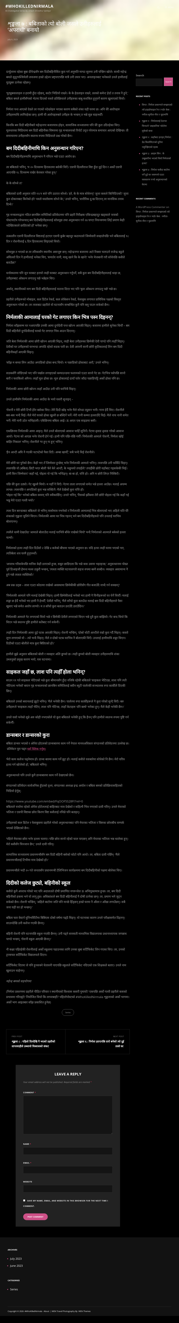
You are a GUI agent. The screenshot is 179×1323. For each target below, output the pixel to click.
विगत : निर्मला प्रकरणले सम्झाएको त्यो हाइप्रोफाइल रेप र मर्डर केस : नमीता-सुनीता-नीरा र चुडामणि (157, 111)
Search (140, 77)
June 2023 (16, 1268)
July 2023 (16, 1261)
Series (68, 1014)
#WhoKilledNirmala (31, 6)
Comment (29, 1095)
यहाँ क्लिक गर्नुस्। (37, 750)
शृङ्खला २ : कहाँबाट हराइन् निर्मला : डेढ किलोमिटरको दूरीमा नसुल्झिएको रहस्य (157, 143)
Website (27, 1184)
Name (27, 1146)
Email (27, 1166)
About (46, 1314)
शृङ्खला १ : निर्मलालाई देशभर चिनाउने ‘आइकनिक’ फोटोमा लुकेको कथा (154, 127)
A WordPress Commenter (150, 208)
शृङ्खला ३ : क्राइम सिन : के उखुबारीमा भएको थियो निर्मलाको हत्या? (156, 160)
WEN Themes (84, 1314)
